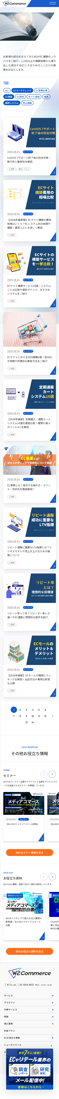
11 (39, 716)
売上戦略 (27, 102)
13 (26, 722)
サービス (8, 995)
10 (33, 716)
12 (45, 716)
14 (33, 722)
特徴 (6, 1016)
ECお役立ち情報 (12, 1037)
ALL (7, 90)
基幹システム (11, 102)
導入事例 (8, 1023)
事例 (46, 96)
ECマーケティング (22, 90)
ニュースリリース (12, 1044)
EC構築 (8, 96)
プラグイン (9, 1002)
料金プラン (9, 1030)
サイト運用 (33, 96)
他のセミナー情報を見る (29, 852)
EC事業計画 (41, 90)
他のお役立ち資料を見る (29, 951)
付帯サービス (10, 1009)
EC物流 (20, 96)
